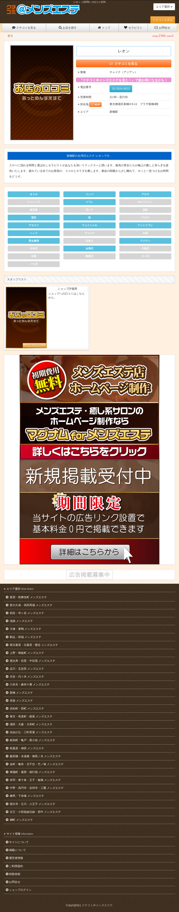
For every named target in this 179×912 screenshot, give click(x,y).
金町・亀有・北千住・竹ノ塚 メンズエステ (35, 764)
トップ (104, 27)
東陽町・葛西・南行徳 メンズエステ (30, 772)
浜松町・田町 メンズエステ (25, 708)
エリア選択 (164, 6)
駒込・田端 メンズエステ (23, 637)
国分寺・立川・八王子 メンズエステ (30, 804)
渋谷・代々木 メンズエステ (25, 676)
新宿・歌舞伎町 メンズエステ (26, 597)
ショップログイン (18, 890)
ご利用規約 (14, 866)
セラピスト (133, 27)
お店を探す (68, 27)
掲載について (16, 850)
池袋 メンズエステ (19, 621)
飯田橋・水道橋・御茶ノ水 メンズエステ (33, 756)
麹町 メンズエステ (19, 819)
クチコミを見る (162, 19)
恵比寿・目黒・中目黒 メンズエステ (30, 660)
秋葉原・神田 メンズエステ (25, 748)
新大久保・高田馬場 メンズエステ (29, 605)
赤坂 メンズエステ (19, 700)
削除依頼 (13, 874)
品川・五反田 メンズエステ (25, 668)
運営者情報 (14, 858)
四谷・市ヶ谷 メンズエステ (25, 613)
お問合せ (162, 27)
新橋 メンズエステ (19, 692)
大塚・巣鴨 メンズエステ (23, 629)
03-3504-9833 (121, 88)
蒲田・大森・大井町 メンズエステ (29, 724)
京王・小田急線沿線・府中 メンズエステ (33, 812)
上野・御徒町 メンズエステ (25, 652)
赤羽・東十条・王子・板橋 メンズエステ (33, 780)
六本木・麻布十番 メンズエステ (28, 684)
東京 (10, 35)
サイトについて (17, 842)
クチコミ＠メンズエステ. (97, 905)
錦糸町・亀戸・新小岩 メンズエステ (30, 740)
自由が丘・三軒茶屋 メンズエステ (29, 732)
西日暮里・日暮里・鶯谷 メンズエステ (32, 645)
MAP (95, 104)
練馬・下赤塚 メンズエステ (25, 795)
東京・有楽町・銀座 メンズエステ (29, 716)
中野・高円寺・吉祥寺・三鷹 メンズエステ (35, 788)
